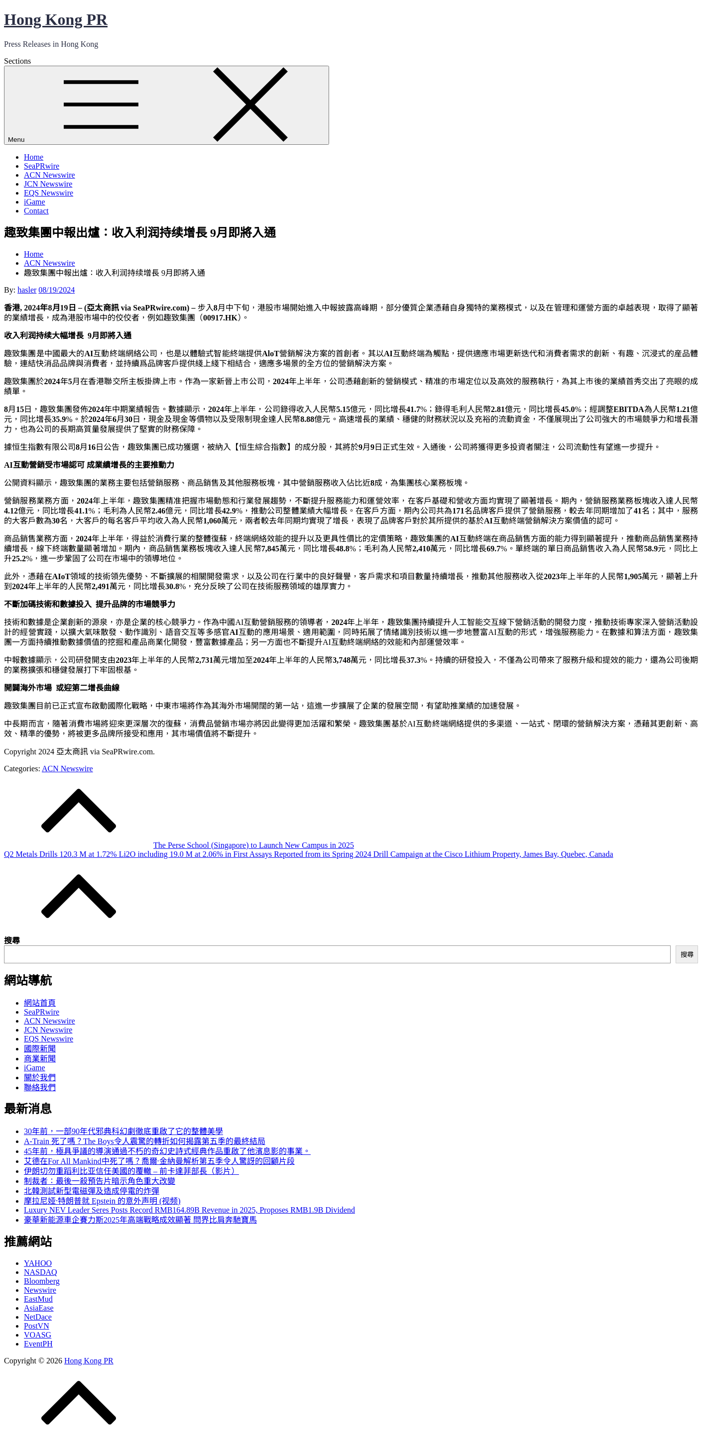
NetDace (38, 1317)
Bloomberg (42, 1281)
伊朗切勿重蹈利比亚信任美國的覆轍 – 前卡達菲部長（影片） (131, 1171)
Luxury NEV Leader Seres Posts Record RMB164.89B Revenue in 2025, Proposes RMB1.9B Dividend (189, 1210)
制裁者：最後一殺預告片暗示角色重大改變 (99, 1181)
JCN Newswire (48, 184)
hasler (26, 290)
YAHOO (38, 1263)
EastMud (38, 1299)
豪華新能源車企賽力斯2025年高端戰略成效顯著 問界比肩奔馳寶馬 (140, 1220)
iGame (34, 202)
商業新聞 (40, 1058)
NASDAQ (40, 1272)
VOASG (37, 1335)
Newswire (40, 1290)
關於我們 (40, 1077)
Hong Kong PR (56, 19)
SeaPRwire (41, 166)
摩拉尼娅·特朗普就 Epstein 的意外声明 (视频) (102, 1201)
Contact (36, 211)
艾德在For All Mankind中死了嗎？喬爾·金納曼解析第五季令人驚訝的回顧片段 (159, 1161)
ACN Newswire (49, 175)
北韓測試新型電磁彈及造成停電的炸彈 (91, 1191)
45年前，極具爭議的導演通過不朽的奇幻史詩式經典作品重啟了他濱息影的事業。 (167, 1151)
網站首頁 (40, 1003)
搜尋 (12, 940)
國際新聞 (40, 1048)
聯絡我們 (40, 1087)
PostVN (36, 1326)
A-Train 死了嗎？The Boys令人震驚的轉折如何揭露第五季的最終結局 (144, 1141)
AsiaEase (39, 1308)
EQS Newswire (48, 193)
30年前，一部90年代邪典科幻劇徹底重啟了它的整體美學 (123, 1131)
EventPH (38, 1344)
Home (33, 157)
